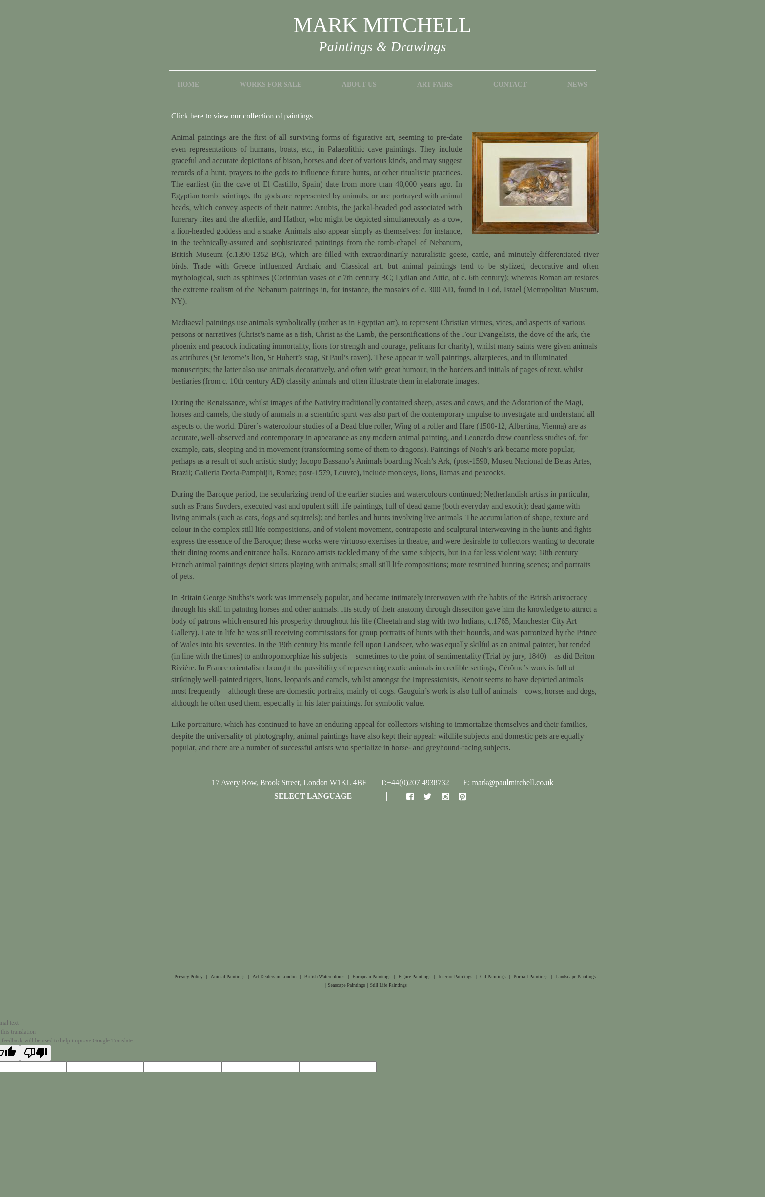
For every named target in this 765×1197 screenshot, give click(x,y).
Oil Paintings (493, 976)
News (577, 84)
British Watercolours (324, 976)
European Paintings (371, 976)
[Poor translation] (35, 1053)
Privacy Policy (188, 976)
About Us (359, 84)
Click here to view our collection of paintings (242, 116)
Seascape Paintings (346, 985)
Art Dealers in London (275, 976)
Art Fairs (435, 84)
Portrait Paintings (531, 976)
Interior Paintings (455, 976)
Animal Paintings (228, 976)
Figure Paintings (414, 976)
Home (188, 84)
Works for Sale (271, 84)
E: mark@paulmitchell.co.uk (508, 782)
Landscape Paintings (575, 976)
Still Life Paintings (388, 985)
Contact (510, 84)
